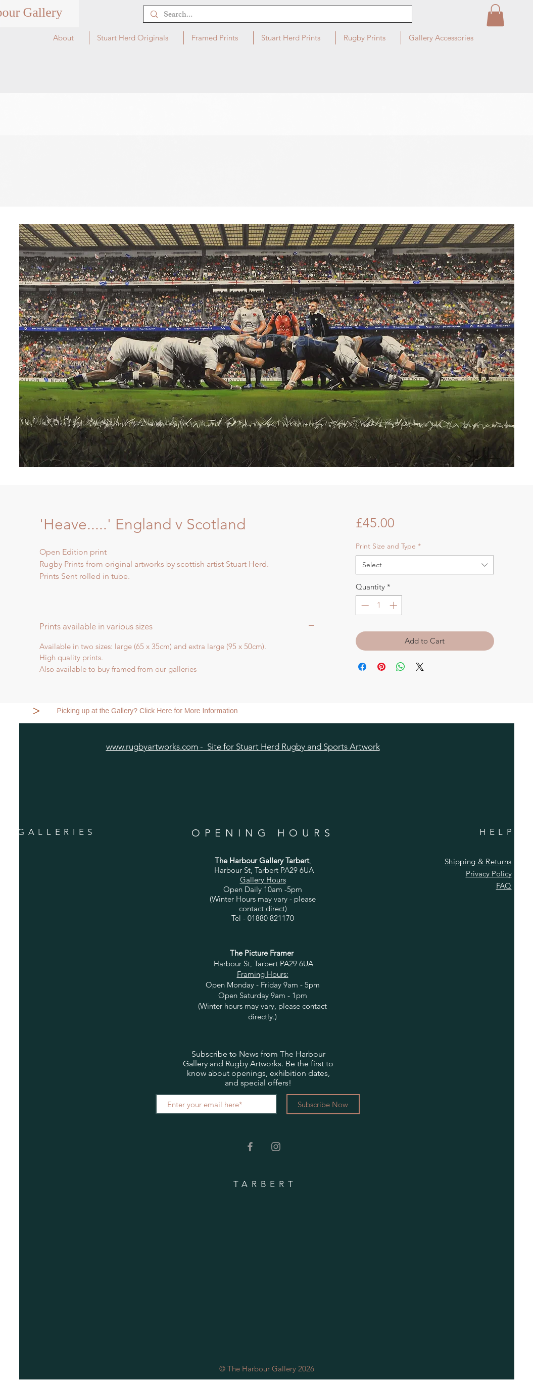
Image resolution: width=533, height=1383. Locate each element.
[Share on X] (420, 667)
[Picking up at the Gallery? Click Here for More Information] (148, 710)
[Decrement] (364, 605)
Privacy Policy (489, 873)
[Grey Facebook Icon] (250, 1147)
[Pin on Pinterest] (381, 667)
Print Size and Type (388, 546)
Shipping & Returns (478, 861)
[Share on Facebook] (362, 667)
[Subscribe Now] (323, 1104)
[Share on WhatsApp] (401, 667)
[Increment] (394, 605)
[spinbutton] (379, 605)
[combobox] (425, 565)
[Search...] (277, 15)
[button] (495, 15)
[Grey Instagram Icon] (276, 1147)
